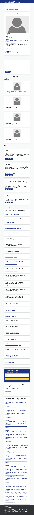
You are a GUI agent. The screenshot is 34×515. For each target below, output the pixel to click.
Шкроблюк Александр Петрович (12, 298)
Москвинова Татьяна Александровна (13, 345)
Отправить (8, 71)
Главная (6, 5)
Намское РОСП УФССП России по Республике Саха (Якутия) (17, 445)
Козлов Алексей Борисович (11, 271)
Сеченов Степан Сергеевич (11, 257)
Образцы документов (9, 145)
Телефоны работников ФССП (12, 370)
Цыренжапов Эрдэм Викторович (12, 292)
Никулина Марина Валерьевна (12, 350)
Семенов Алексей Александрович (12, 251)
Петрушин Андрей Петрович (11, 285)
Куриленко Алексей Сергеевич (12, 239)
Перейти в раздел (9, 158)
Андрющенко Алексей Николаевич (13, 214)
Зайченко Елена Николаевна (11, 327)
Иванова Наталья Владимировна (12, 333)
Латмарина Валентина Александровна (13, 228)
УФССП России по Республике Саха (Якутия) (17, 5)
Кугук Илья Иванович (10, 222)
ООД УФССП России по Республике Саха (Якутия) (15, 475)
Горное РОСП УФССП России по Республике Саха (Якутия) (17, 476)
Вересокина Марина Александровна (13, 245)
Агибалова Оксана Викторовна (12, 310)
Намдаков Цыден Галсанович (12, 278)
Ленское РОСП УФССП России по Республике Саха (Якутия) (17, 492)
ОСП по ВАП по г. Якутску (10, 502)
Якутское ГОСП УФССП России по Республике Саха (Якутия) (17, 421)
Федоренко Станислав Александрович (13, 108)
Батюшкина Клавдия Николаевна (12, 322)
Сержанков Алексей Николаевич (12, 356)
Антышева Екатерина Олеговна (12, 316)
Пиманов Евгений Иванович (11, 124)
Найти (17, 378)
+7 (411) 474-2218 (9, 37)
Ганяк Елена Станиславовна (11, 264)
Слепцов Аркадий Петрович (11, 362)
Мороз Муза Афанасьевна (11, 339)
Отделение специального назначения (13, 388)
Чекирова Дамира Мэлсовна (11, 234)
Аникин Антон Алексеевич (11, 304)
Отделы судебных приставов (12, 372)
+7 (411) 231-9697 (9, 50)
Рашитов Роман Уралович (11, 92)
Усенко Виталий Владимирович (12, 140)
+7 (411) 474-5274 (9, 48)
